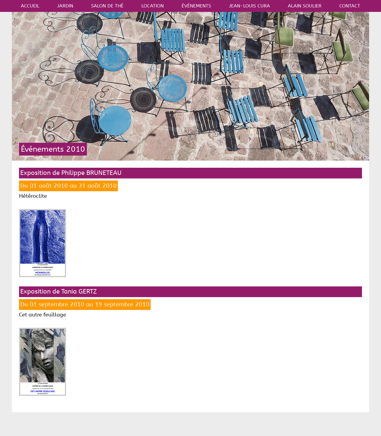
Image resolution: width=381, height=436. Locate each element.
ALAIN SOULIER (304, 6)
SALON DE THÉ (107, 6)
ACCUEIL (30, 6)
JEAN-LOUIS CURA (249, 6)
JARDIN (65, 6)
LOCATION (152, 6)
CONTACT (349, 6)
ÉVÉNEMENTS (196, 6)
